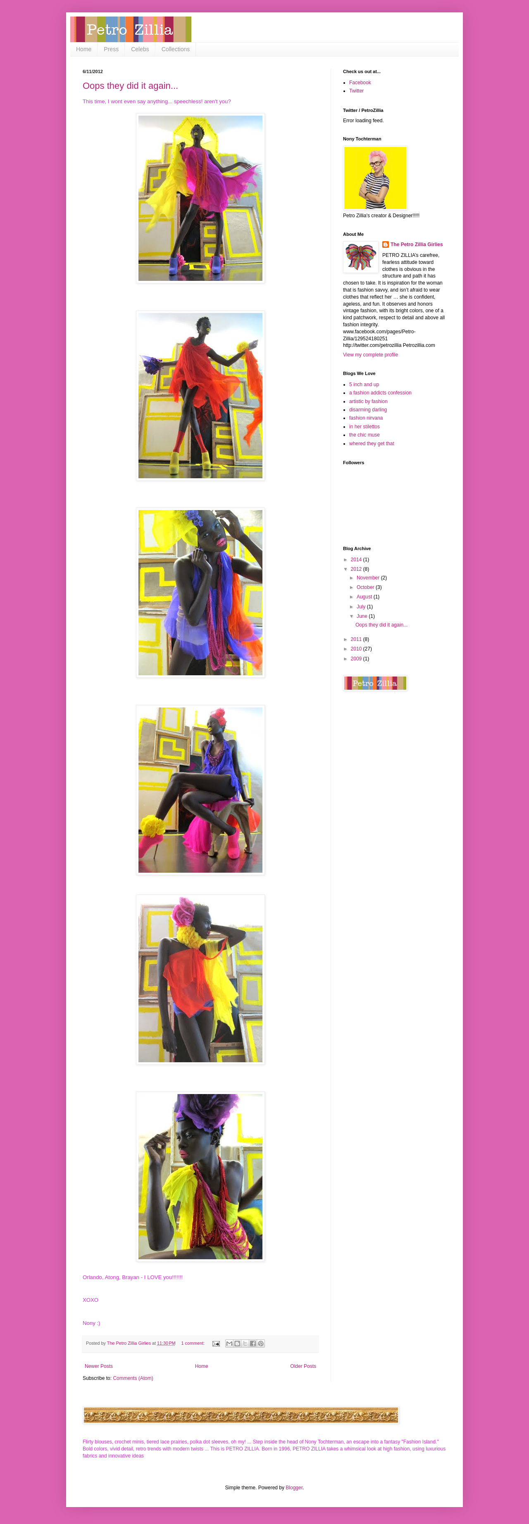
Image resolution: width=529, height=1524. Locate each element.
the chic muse (364, 435)
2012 (357, 569)
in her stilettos (364, 427)
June (363, 616)
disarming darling (368, 410)
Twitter (356, 91)
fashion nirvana (366, 418)
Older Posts (303, 1366)
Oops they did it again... (130, 86)
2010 (357, 649)
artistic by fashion (368, 401)
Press (111, 49)
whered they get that (371, 443)
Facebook (360, 82)
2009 (357, 659)
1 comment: (193, 1343)
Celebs (140, 49)
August (365, 597)
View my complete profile (370, 355)
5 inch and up (364, 384)
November (369, 578)
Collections (176, 49)
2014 (357, 560)
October (366, 587)
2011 (357, 639)
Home (83, 49)
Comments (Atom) (133, 1378)
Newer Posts (99, 1366)
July (362, 607)
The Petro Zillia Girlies (417, 244)
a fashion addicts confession (380, 393)
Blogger (294, 1488)
